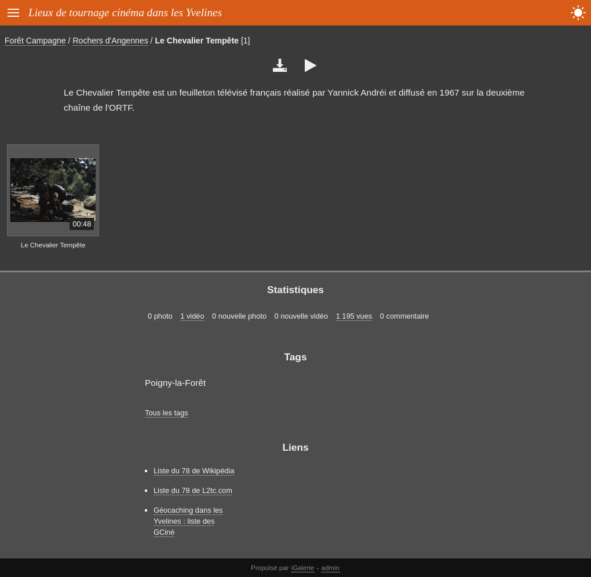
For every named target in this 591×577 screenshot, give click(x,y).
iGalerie (303, 567)
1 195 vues (354, 316)
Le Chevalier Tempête (197, 40)
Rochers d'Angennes (110, 40)
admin (331, 567)
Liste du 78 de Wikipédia (194, 470)
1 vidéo (192, 316)
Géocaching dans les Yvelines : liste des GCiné (188, 521)
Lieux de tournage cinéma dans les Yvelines (125, 12)
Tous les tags (166, 412)
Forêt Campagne (35, 40)
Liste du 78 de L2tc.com (193, 490)
